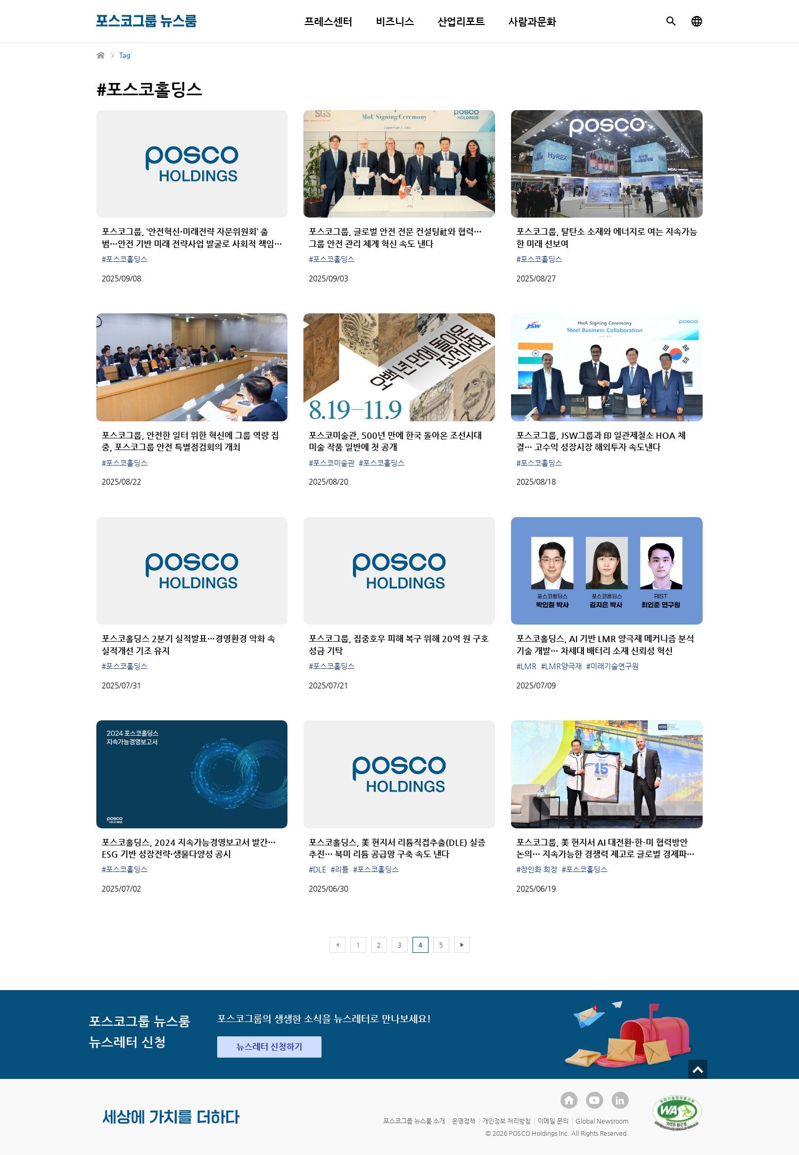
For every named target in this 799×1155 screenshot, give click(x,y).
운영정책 (463, 1121)
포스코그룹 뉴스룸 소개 (414, 1121)
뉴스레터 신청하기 (269, 1047)
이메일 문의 (553, 1121)
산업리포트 (461, 21)
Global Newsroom (602, 1121)
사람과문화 (532, 21)
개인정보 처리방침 (506, 1121)
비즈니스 (395, 21)
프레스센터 (328, 21)
